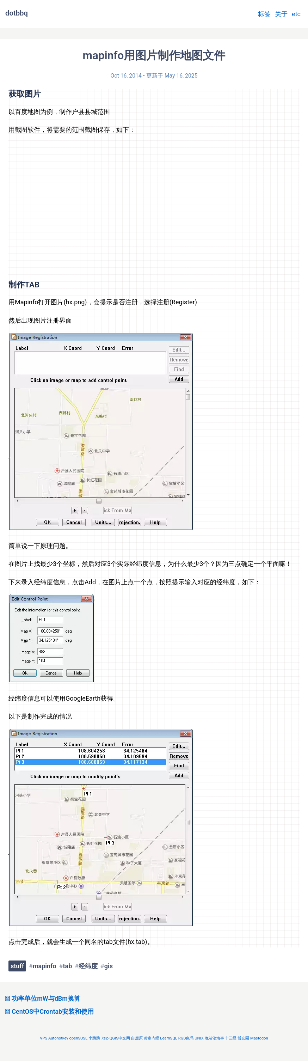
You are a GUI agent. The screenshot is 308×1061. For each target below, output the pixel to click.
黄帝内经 (151, 1038)
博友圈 (243, 1038)
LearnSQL (168, 1038)
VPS (43, 1038)
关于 (281, 14)
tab (67, 966)
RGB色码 (186, 1038)
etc (296, 14)
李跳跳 (94, 1038)
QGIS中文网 (120, 1038)
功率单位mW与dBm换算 (41, 998)
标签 (264, 14)
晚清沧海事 (214, 1038)
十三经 (230, 1038)
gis (108, 966)
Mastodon (259, 1038)
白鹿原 (137, 1038)
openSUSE (78, 1038)
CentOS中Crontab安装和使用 (48, 1011)
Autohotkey (58, 1038)
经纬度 (88, 966)
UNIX (199, 1038)
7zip (105, 1038)
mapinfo (44, 966)
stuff (17, 966)
